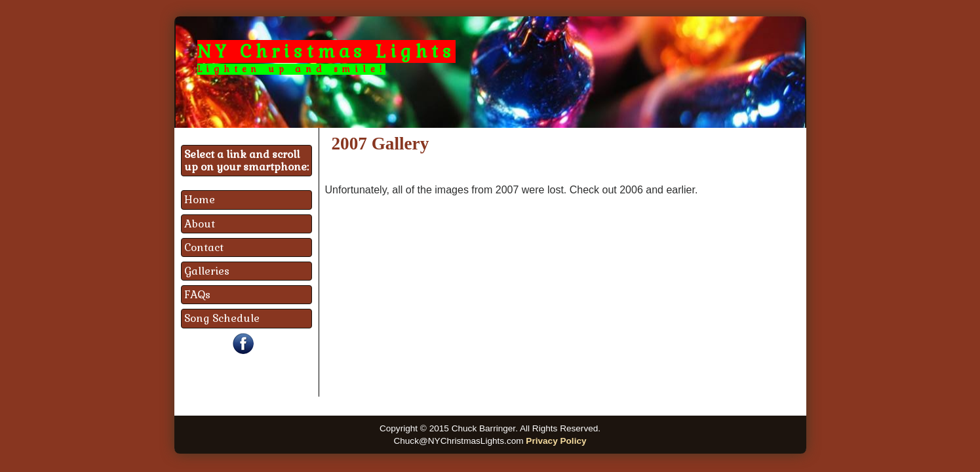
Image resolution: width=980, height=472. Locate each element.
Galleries (206, 271)
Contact (204, 247)
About (199, 224)
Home (199, 199)
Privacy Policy (556, 441)
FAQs (197, 295)
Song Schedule (222, 318)
